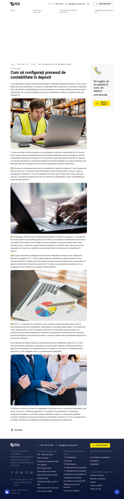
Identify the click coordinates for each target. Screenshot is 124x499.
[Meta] (22, 445)
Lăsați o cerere (101, 103)
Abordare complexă (97, 479)
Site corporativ (42, 458)
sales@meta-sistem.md (75, 4)
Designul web (42, 478)
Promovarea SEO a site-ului (47, 488)
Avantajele (94, 461)
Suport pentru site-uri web (47, 475)
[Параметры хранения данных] (7, 492)
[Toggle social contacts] (117, 492)
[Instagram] (16, 472)
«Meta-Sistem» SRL (23, 64)
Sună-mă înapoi (103, 4)
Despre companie (97, 475)
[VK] (31, 472)
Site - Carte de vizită (45, 454)
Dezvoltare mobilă (44, 468)
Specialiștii (94, 464)
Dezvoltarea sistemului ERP (74, 481)
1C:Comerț (68, 461)
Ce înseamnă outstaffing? (100, 457)
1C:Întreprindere (70, 464)
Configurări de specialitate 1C (75, 474)
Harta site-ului (95, 489)
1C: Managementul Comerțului (75, 467)
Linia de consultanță (71, 491)
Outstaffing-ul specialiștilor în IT (104, 11)
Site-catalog (41, 465)
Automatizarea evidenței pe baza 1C (68, 11)
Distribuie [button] (17, 430)
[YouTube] (26, 472)
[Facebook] (12, 472)
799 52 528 (55, 4)
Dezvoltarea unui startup (46, 471)
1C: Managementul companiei (75, 471)
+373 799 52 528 (100, 95)
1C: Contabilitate (70, 457)
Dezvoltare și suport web (37, 11)
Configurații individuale (72, 478)
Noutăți (33, 64)
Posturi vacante (96, 485)
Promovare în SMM (44, 491)
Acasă (13, 10)
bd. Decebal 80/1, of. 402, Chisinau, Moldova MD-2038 (23, 482)
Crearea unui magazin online (48, 461)
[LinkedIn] (21, 472)
